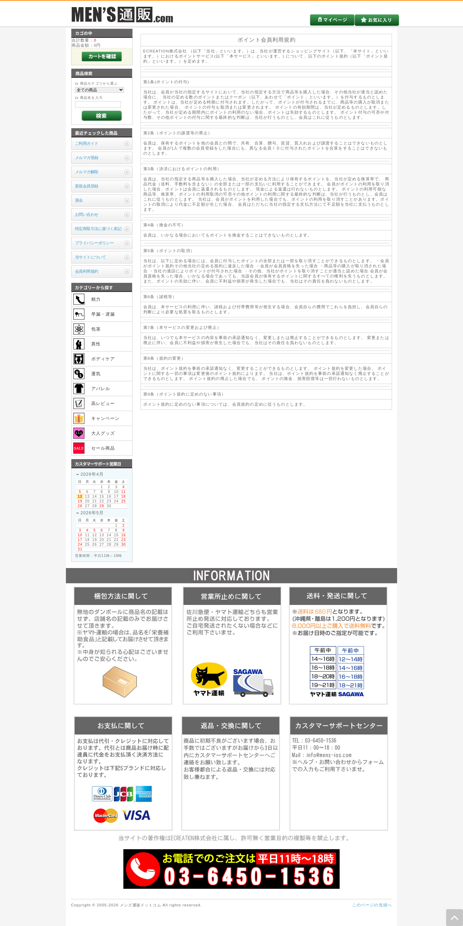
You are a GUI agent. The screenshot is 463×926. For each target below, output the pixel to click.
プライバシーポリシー (94, 243)
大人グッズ (103, 433)
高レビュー (103, 403)
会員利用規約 (86, 271)
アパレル (101, 388)
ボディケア (103, 358)
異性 (96, 343)
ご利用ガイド (86, 143)
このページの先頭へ (372, 905)
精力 (96, 299)
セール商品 (103, 448)
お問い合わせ (86, 214)
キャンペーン (105, 418)
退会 (79, 200)
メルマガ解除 (86, 172)
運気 (96, 373)
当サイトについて (90, 257)
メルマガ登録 (86, 157)
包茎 (96, 329)
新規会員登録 (86, 186)
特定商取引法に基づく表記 (98, 228)
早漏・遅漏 (103, 314)
